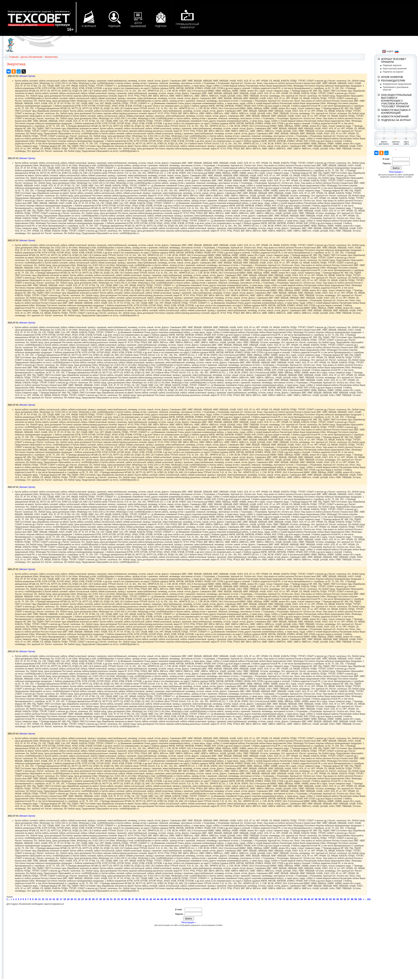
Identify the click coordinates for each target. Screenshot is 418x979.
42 (151, 899)
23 (82, 899)
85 (305, 899)
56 (201, 899)
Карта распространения (395, 68)
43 (154, 899)
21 (75, 899)
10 (36, 899)
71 (255, 899)
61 (219, 899)
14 (50, 899)
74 (266, 899)
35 (126, 899)
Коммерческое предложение (397, 84)
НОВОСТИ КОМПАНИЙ (394, 116)
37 (133, 899)
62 (223, 899)
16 (57, 899)
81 (291, 899)
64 (230, 899)
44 (158, 899)
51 (183, 899)
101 (369, 899)
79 (284, 899)
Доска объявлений (31, 56)
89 (319, 899)
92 (330, 899)
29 (104, 899)
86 (309, 899)
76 (273, 899)
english (387, 51)
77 (276, 899)
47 (169, 899)
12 (43, 899)
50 (179, 899)
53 (190, 899)
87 (312, 899)
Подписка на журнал (393, 72)
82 (294, 899)
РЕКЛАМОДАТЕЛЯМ (393, 80)
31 (111, 899)
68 (244, 899)
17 (61, 899)
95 (341, 899)
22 (79, 899)
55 (197, 899)
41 (147, 899)
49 (176, 899)
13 (46, 899)
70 (251, 899)
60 (215, 899)
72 (258, 899)
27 (97, 899)
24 (86, 899)
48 (172, 899)
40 (143, 899)
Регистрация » (188, 922)
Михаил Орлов (27, 76)
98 (352, 899)
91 (327, 899)
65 (233, 899)
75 (269, 899)
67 (240, 899)
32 (115, 899)
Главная (13, 56)
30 (108, 899)
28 (100, 899)
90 (323, 899)
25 (89, 899)
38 (136, 899)
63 (226, 899)
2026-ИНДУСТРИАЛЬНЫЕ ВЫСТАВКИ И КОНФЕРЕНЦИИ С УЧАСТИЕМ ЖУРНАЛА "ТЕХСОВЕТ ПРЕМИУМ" (396, 101)
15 (54, 899)
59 (212, 899)
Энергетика (51, 56)
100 (360, 899)
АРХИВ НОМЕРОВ (392, 77)
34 (122, 899)
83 (298, 899)
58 (208, 899)
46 (165, 899)
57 (204, 899)
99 (355, 899)
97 (348, 899)
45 (161, 899)
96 (345, 899)
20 (72, 899)
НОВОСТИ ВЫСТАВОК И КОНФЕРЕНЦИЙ (395, 111)
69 (248, 899)
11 (39, 899)
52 (186, 899)
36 (129, 899)
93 (334, 899)
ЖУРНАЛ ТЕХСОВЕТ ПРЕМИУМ (393, 60)
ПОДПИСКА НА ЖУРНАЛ (396, 120)
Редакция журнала (392, 65)
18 (64, 899)
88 (316, 899)
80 (287, 899)
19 (68, 899)
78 (280, 899)
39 (140, 899)
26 (93, 899)
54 (194, 899)
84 (301, 899)
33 (118, 899)
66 (237, 899)
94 (338, 899)
